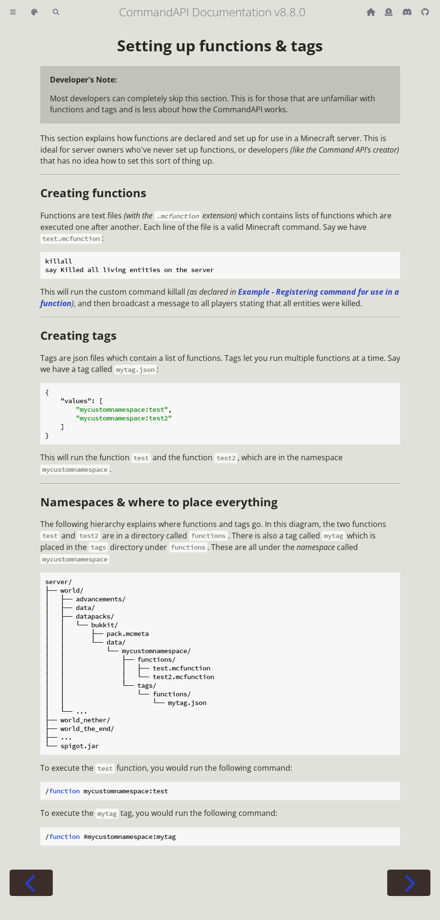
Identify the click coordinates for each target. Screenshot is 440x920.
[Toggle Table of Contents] (13, 12)
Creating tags (78, 335)
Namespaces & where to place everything (159, 502)
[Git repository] (425, 12)
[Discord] (407, 12)
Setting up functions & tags (220, 45)
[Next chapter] (408, 883)
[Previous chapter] (31, 883)
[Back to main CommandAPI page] (372, 12)
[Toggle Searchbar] (56, 12)
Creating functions (93, 193)
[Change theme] (34, 12)
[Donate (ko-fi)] (389, 12)
